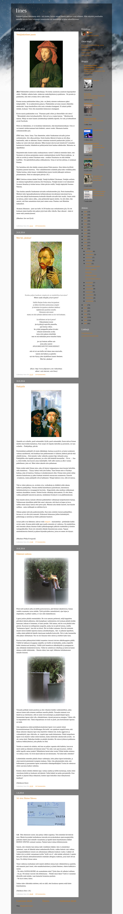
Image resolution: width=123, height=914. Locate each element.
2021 (85, 227)
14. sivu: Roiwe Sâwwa (26, 798)
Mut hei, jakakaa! (23, 238)
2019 (85, 233)
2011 (85, 311)
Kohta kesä (96, 105)
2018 (85, 236)
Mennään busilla (98, 130)
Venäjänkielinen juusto (26, 34)
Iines (21, 10)
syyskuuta (89, 260)
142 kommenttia (40, 786)
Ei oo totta (87, 94)
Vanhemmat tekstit (68, 901)
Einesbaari (87, 174)
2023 (85, 221)
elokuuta (89, 263)
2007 (85, 323)
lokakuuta (89, 257)
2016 (85, 242)
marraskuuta (90, 254)
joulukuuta (89, 251)
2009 (85, 317)
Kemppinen (88, 78)
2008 (85, 320)
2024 (85, 218)
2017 (85, 239)
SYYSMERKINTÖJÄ (91, 143)
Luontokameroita (86, 333)
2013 (85, 305)
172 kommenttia (40, 542)
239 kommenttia (40, 226)
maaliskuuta (90, 295)
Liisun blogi (88, 159)
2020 (85, 230)
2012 (85, 308)
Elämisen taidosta (23, 554)
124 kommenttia (40, 374)
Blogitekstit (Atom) (26, 906)
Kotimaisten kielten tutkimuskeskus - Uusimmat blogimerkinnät (93, 67)
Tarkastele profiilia (93, 35)
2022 (85, 224)
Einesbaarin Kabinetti (88, 50)
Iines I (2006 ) (85, 55)
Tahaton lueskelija (90, 119)
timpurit (47, 522)
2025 (85, 215)
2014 (85, 248)
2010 (85, 314)
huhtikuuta (89, 292)
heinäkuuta (89, 282)
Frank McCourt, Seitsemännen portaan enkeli (98, 178)
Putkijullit (20, 386)
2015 (85, 245)
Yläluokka (96, 80)
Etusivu (45, 901)
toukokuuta (89, 289)
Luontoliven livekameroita (89, 336)
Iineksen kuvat (86, 53)
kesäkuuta (89, 285)
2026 (85, 212)
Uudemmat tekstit (24, 901)
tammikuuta (90, 301)
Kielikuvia (87, 128)
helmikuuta (89, 298)
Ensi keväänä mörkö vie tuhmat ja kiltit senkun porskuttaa (99, 193)
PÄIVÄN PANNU (90, 189)
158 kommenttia (40, 894)
